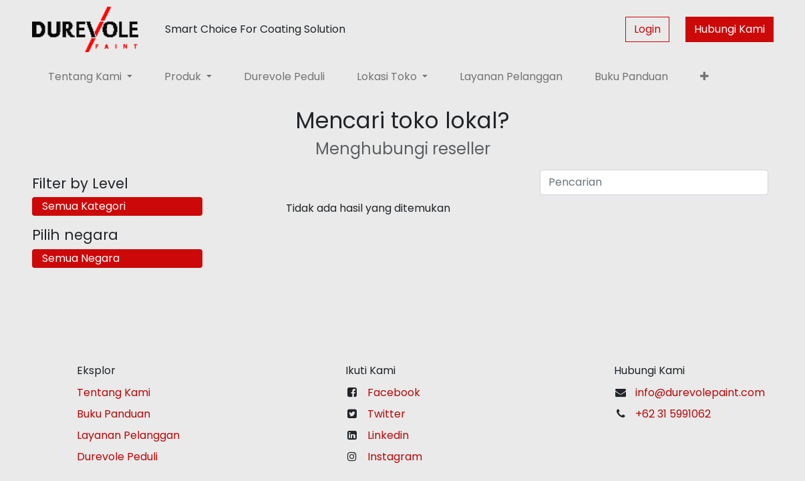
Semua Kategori (84, 206)
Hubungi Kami (729, 29)
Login (647, 29)
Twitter (386, 414)
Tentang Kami (113, 392)
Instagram (394, 456)
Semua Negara (81, 258)
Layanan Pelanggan (128, 435)
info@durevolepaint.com (700, 392)
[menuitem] (284, 76)
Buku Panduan (113, 414)
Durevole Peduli (117, 456)
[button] (704, 76)
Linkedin (388, 435)
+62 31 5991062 (673, 414)
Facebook (393, 392)
